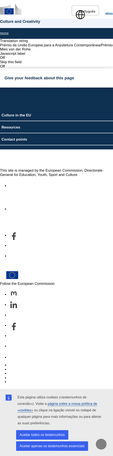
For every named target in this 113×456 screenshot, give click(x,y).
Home (4, 33)
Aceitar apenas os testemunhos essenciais (52, 446)
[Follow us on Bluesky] (14, 315)
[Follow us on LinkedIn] (14, 305)
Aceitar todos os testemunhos (42, 435)
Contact (15, 357)
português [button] (85, 11)
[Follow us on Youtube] (14, 336)
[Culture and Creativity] (10, 9)
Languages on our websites (31, 369)
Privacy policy (20, 378)
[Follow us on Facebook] (14, 326)
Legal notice (18, 382)
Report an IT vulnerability (29, 365)
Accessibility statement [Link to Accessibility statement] (27, 186)
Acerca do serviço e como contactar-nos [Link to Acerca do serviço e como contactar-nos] (41, 209)
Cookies (15, 373)
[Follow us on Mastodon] (14, 295)
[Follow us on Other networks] (14, 346)
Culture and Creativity (31, 158)
